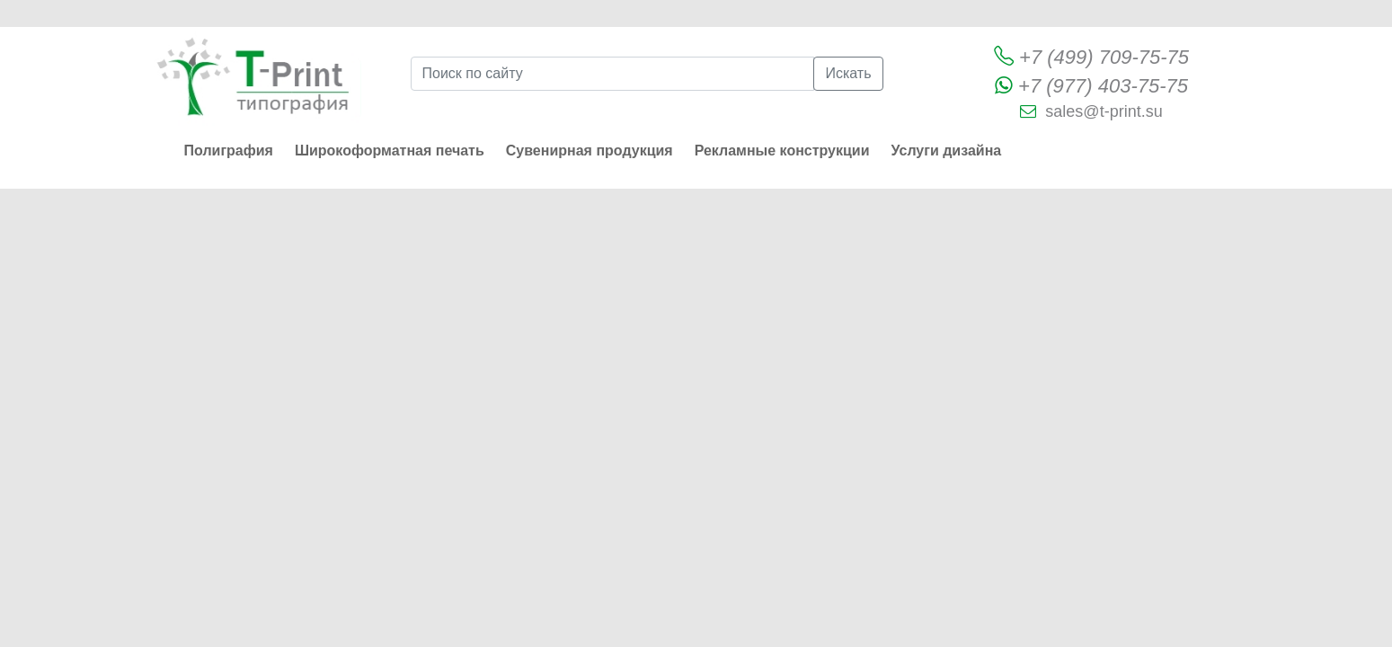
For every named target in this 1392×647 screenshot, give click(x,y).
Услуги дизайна (946, 150)
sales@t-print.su (1103, 111)
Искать (848, 73)
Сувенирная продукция (589, 150)
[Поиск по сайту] (613, 74)
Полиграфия (228, 150)
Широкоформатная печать (389, 150)
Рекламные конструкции (782, 150)
